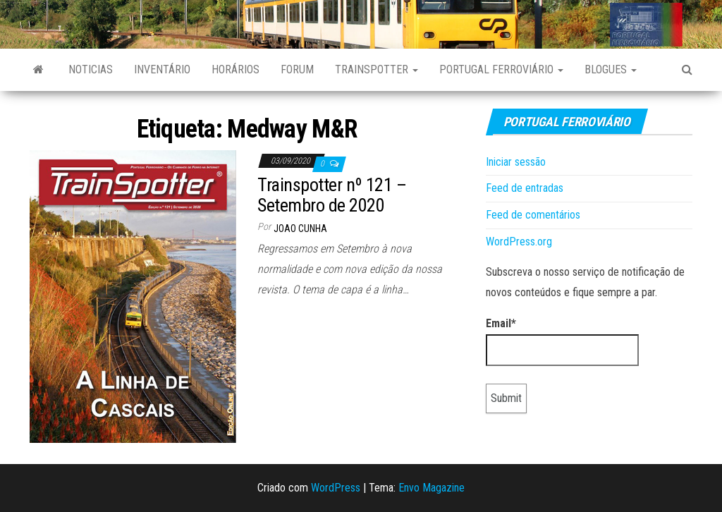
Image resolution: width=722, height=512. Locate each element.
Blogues (611, 69)
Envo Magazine (431, 487)
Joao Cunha (300, 228)
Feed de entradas (524, 188)
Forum (297, 69)
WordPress (335, 487)
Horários (235, 69)
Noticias (90, 69)
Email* (562, 341)
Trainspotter (376, 69)
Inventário (162, 69)
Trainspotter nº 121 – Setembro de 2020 (331, 195)
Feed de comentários (533, 214)
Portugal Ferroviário (501, 69)
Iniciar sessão (516, 162)
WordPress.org (519, 241)
